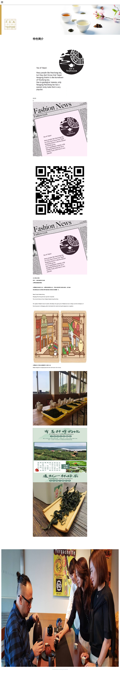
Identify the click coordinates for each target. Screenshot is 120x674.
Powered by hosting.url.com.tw (60, 669)
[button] (2, 2)
